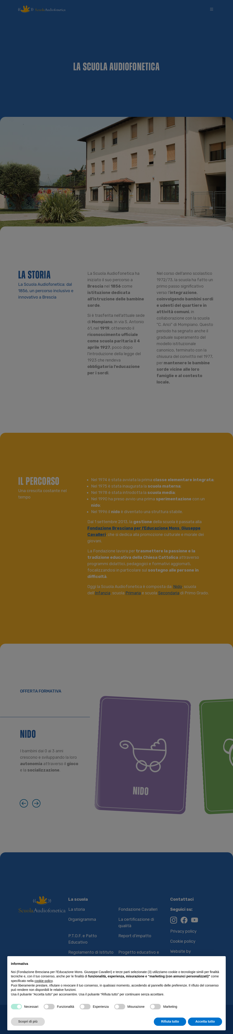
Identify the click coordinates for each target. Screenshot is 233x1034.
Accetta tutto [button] (205, 1021)
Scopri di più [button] (28, 1021)
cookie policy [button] (44, 981)
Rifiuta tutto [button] (170, 1021)
